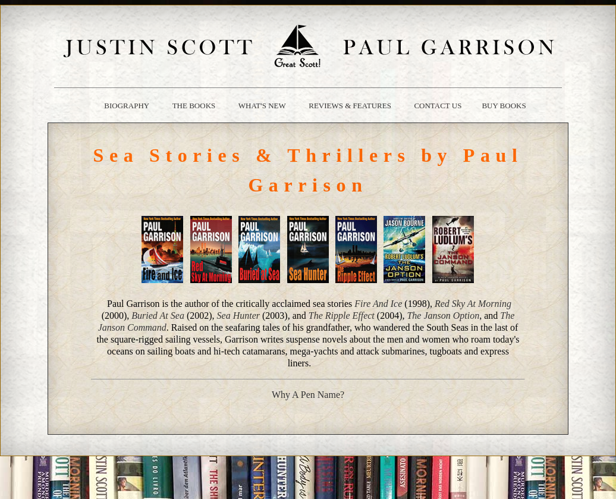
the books (194, 105)
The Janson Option (443, 315)
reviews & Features (350, 105)
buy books (504, 105)
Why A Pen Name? (308, 395)
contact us (437, 105)
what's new (262, 105)
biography (126, 105)
